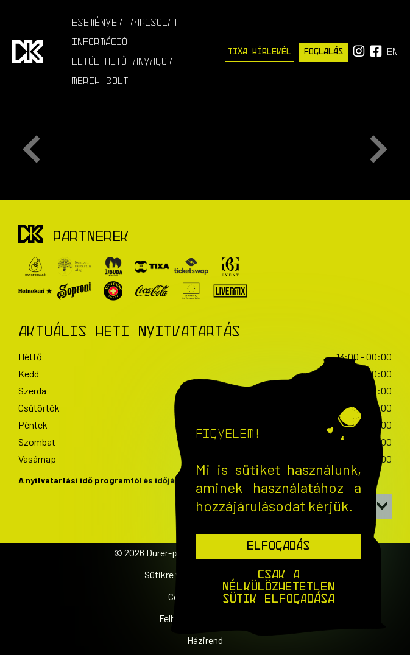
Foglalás (323, 52)
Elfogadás (278, 547)
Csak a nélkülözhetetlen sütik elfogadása (278, 587)
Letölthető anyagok (122, 62)
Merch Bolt (100, 81)
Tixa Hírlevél (259, 52)
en (392, 52)
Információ (99, 42)
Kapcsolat (153, 23)
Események (97, 23)
